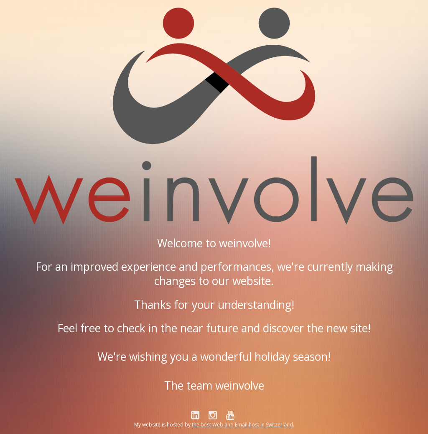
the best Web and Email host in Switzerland (242, 424)
